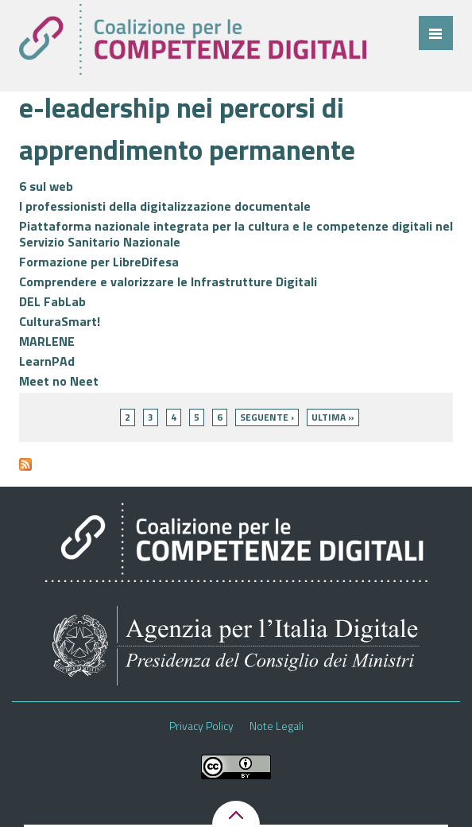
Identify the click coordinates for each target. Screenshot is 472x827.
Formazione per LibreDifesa (99, 261)
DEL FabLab (52, 301)
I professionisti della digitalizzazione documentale (165, 205)
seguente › (267, 417)
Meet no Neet (59, 380)
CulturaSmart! (59, 321)
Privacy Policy (201, 726)
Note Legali (277, 726)
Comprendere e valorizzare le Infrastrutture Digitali (168, 281)
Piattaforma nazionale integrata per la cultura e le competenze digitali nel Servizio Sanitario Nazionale (236, 233)
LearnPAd (47, 361)
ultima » (332, 417)
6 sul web (46, 186)
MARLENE (47, 341)
